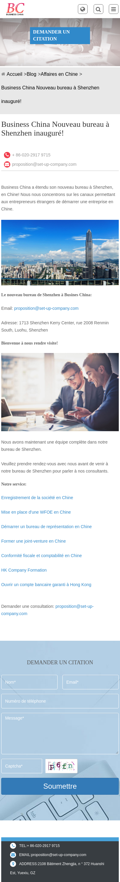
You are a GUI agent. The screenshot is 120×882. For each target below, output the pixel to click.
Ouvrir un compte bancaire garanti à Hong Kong (46, 584)
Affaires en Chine (59, 74)
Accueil (14, 74)
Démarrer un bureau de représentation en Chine (46, 526)
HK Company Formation (24, 570)
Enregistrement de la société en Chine (37, 497)
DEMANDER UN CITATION (51, 35)
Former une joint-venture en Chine (33, 541)
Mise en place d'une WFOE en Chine (36, 512)
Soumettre (60, 786)
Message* (60, 733)
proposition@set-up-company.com (44, 164)
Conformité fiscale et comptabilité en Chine (41, 555)
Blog (31, 74)
